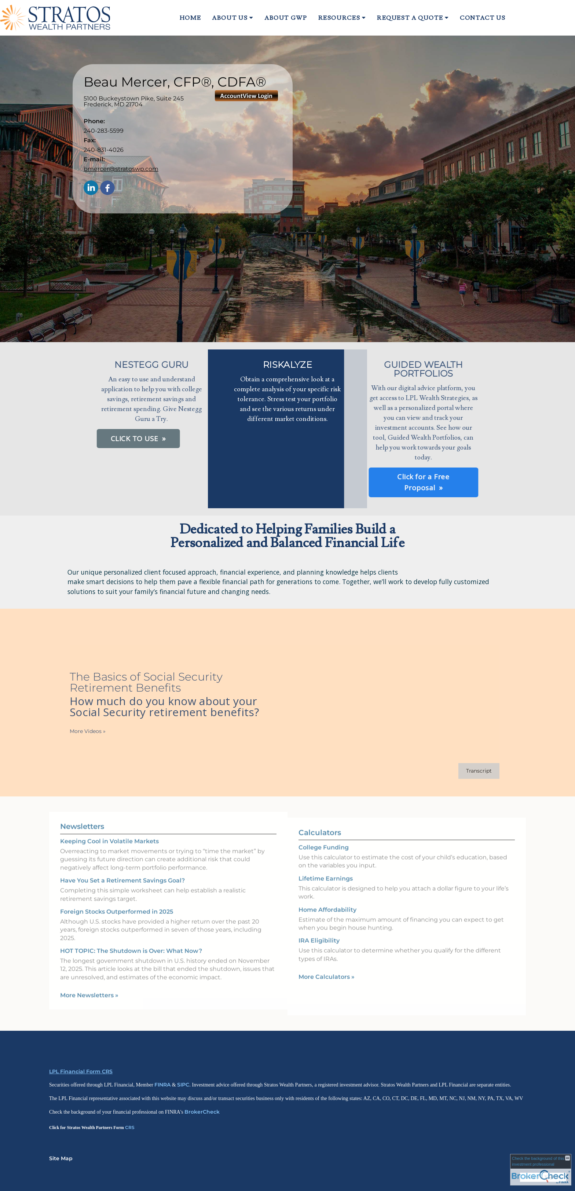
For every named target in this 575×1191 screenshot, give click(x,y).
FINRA (162, 1084)
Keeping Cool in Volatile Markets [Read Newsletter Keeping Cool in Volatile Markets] (109, 831)
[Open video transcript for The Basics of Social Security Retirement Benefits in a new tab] (468, 771)
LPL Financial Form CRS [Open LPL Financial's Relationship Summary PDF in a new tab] (81, 1071)
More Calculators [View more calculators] (327, 986)
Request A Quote (410, 18)
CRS (130, 1127)
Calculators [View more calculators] (320, 842)
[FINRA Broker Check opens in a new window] (540, 1169)
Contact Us (482, 18)
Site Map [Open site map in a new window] (61, 1158)
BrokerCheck (202, 1111)
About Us (230, 18)
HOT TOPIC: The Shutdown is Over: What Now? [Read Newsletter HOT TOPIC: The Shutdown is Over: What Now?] (131, 940)
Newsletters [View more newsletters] (82, 816)
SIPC (183, 1084)
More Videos (77, 731)
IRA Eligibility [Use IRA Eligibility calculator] (319, 951)
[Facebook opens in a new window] (107, 188)
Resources (339, 18)
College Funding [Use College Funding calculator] (324, 857)
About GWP (285, 18)
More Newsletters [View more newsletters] (89, 985)
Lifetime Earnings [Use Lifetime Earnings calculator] (326, 888)
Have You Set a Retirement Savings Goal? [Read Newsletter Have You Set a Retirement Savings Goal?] (122, 870)
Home (190, 18)
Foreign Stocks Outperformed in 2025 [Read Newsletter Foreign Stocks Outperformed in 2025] (116, 901)
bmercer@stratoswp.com (121, 168)
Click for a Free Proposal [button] (342, 482)
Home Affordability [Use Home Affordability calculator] (327, 919)
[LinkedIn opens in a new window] (91, 188)
